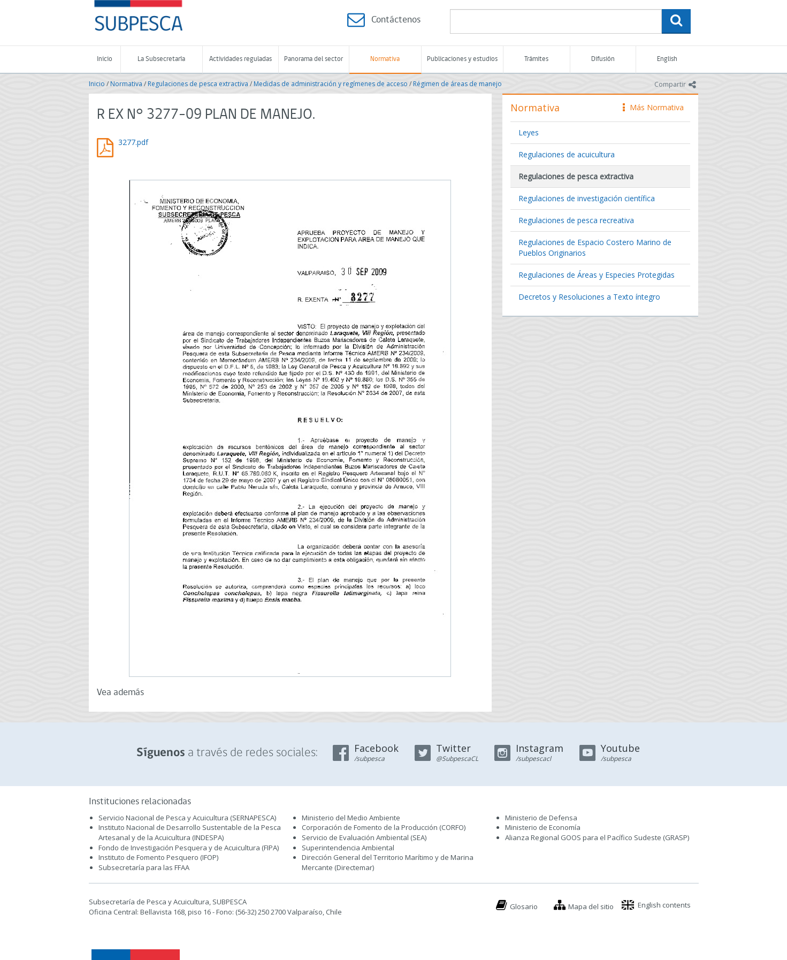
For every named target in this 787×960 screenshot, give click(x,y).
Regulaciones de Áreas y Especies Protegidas (596, 275)
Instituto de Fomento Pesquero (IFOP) (158, 857)
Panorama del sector (313, 59)
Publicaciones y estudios (462, 59)
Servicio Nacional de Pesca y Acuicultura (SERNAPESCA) (187, 817)
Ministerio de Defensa (541, 817)
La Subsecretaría (161, 59)
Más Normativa (653, 107)
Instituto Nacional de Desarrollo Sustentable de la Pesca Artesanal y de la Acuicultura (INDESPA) (189, 832)
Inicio (104, 59)
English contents (664, 905)
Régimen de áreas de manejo (457, 83)
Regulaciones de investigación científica (586, 198)
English (667, 59)
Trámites (536, 59)
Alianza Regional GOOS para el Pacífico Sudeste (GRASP (596, 837)
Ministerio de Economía (542, 827)
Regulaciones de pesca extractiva (198, 83)
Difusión (603, 59)
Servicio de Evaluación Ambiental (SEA (363, 837)
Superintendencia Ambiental (348, 847)
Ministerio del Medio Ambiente (351, 817)
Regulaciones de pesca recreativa (576, 220)
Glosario (524, 906)
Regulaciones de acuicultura (566, 154)
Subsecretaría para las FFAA (143, 867)
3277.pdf (133, 142)
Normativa (385, 59)
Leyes (528, 132)
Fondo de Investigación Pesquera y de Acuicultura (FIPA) (188, 847)
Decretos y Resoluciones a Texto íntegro (589, 297)
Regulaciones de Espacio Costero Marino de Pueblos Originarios (594, 247)
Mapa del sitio (591, 906)
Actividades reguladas (240, 59)
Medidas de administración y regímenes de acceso (331, 83)
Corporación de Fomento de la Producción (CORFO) (383, 827)
